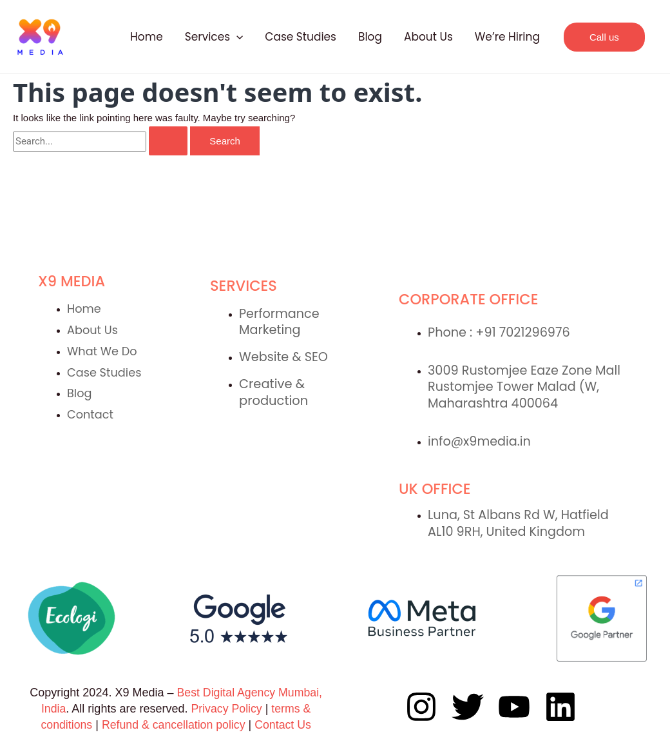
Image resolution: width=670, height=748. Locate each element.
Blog (370, 36)
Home (146, 36)
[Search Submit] (168, 140)
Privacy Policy (227, 708)
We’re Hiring (507, 36)
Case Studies (300, 36)
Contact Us (284, 724)
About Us (428, 36)
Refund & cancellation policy (173, 724)
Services (214, 36)
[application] (236, 36)
